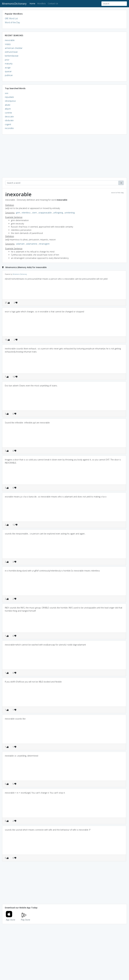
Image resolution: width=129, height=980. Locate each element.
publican (9, 75)
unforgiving (58, 212)
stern (34, 212)
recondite (9, 128)
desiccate (9, 116)
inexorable (10, 40)
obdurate (9, 120)
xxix (6, 93)
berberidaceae (11, 55)
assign (8, 67)
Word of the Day (12, 22)
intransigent (44, 243)
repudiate (9, 97)
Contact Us (53, 3)
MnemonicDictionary (14, 3)
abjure (8, 108)
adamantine (31, 243)
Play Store (25, 918)
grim (18, 212)
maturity (8, 63)
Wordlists (41, 3)
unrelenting (69, 212)
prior (7, 59)
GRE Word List (11, 18)
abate (7, 104)
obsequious (10, 101)
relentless (26, 212)
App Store (10, 918)
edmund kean (11, 52)
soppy (8, 44)
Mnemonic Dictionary (20, 274)
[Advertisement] (64, 157)
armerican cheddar (13, 48)
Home (33, 3)
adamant (20, 243)
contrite (8, 112)
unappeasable (45, 212)
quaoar (8, 71)
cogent (8, 124)
